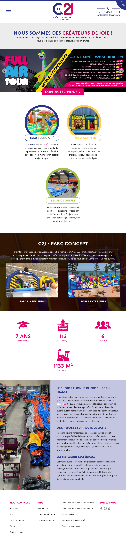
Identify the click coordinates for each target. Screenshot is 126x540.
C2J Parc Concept (17, 520)
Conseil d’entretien (46, 520)
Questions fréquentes (47, 514)
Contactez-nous (63, 92)
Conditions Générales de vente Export (78, 508)
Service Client (15, 508)
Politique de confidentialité (73, 520)
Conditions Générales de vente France (78, 502)
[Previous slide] (4, 70)
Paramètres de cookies (71, 526)
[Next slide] (121, 70)
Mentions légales (69, 514)
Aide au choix (43, 508)
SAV (11, 514)
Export (13, 526)
